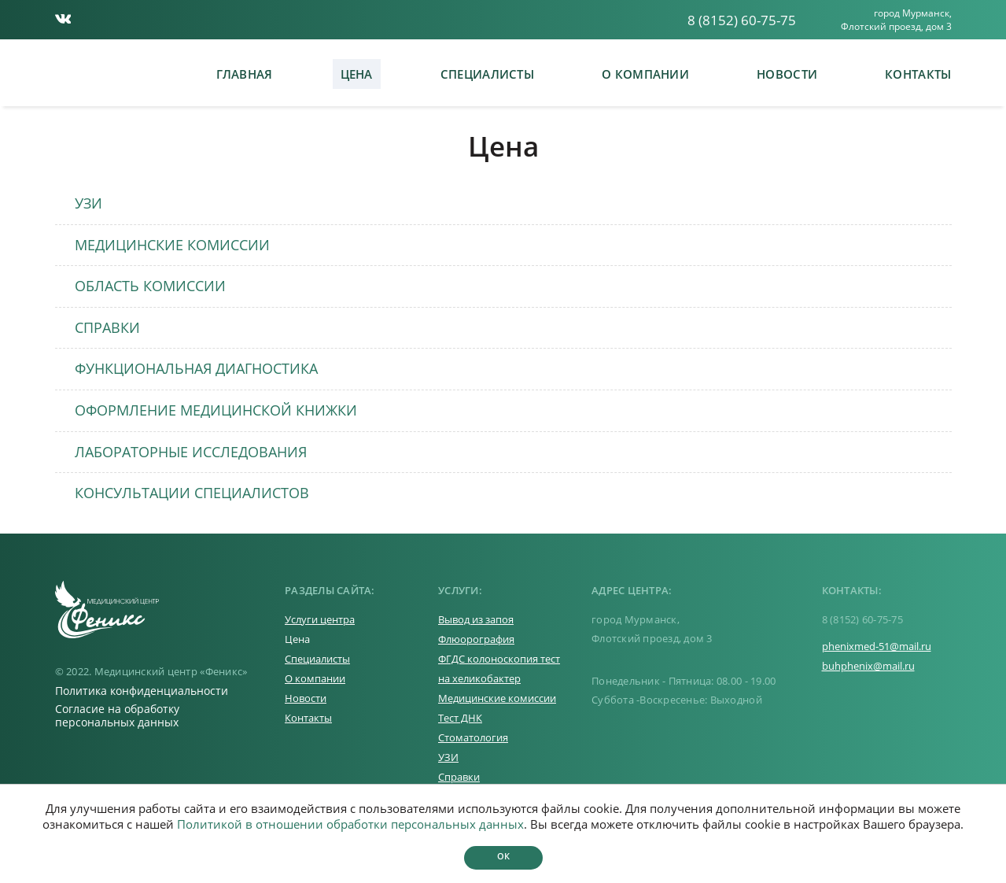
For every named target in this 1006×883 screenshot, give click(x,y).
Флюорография (476, 639)
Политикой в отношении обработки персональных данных (350, 824)
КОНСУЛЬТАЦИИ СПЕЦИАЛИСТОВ (192, 492)
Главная (244, 74)
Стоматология (473, 737)
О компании (645, 74)
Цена (357, 74)
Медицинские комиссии (497, 698)
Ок (503, 856)
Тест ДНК (460, 718)
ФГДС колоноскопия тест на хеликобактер (499, 668)
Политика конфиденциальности (141, 690)
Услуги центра (320, 619)
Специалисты (487, 74)
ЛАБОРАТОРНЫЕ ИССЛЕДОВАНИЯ (191, 451)
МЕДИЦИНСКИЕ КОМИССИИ (172, 244)
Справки (459, 777)
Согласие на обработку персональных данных (117, 715)
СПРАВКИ (107, 327)
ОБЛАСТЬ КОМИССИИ (150, 285)
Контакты (918, 74)
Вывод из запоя (476, 619)
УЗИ (88, 203)
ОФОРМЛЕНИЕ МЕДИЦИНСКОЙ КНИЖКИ (216, 410)
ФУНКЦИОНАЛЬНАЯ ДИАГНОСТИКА (196, 368)
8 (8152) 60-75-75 (741, 20)
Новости (787, 74)
